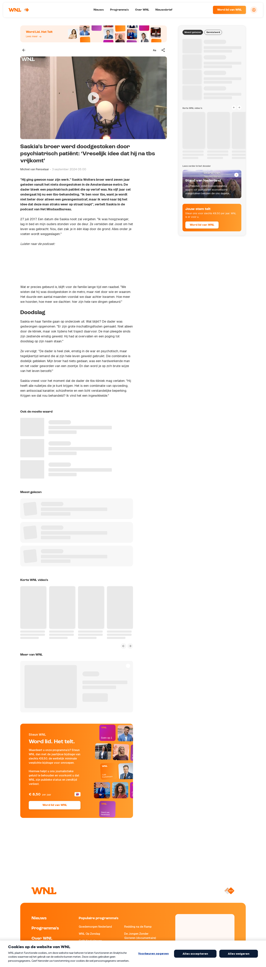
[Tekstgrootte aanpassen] (154, 50)
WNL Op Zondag (89, 934)
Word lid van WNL (229, 9)
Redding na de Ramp (137, 927)
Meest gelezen (192, 32)
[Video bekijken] (93, 97)
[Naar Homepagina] (19, 10)
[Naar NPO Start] (229, 890)
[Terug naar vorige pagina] (23, 50)
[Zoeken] (206, 10)
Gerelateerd (213, 32)
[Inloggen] (253, 9)
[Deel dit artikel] (163, 50)
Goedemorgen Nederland (95, 927)
